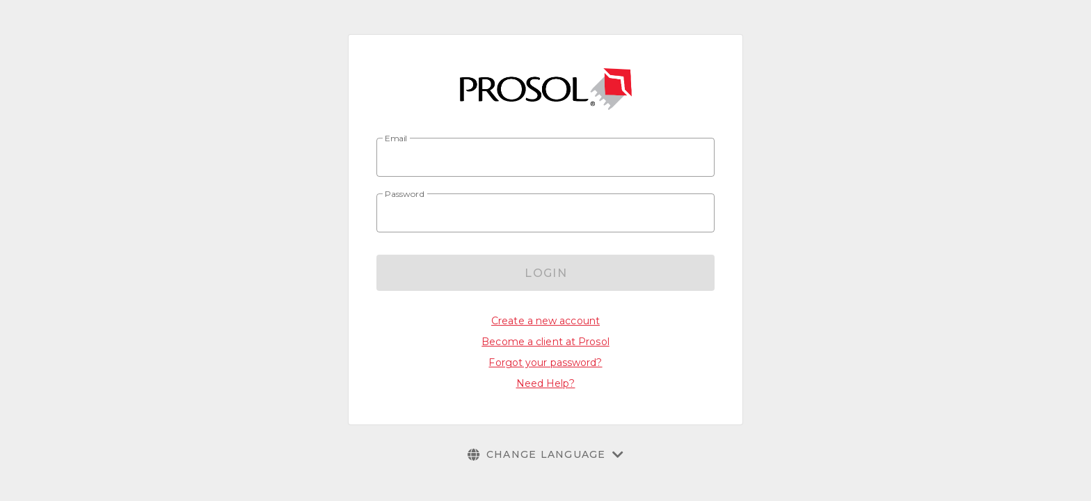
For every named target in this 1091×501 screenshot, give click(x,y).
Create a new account (545, 321)
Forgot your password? (545, 362)
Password (405, 194)
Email (396, 138)
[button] (545, 454)
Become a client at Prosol (545, 341)
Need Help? (545, 383)
